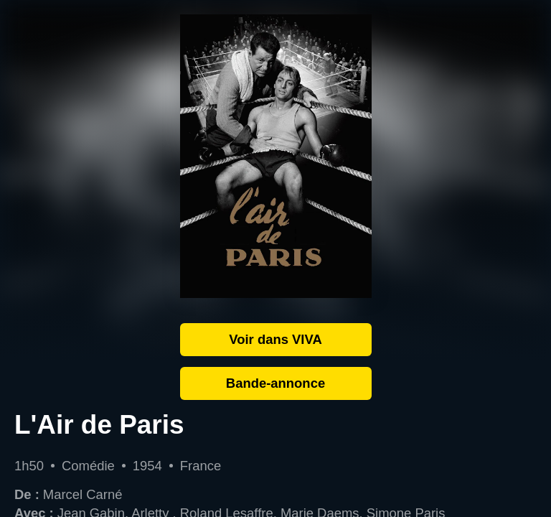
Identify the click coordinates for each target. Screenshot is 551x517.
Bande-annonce (275, 383)
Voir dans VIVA (275, 339)
